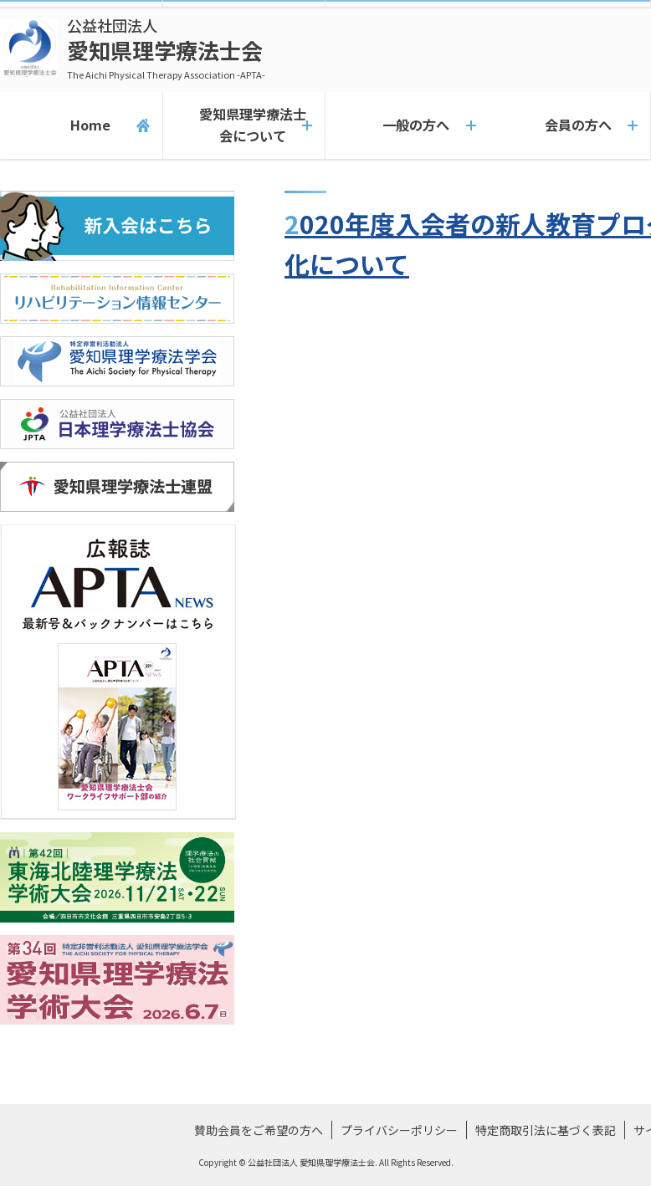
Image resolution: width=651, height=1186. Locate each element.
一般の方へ (406, 125)
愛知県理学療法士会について (243, 125)
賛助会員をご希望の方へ (258, 1130)
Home (81, 125)
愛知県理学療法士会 (166, 48)
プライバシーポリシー (399, 1130)
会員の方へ (569, 125)
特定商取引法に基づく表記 (545, 1130)
